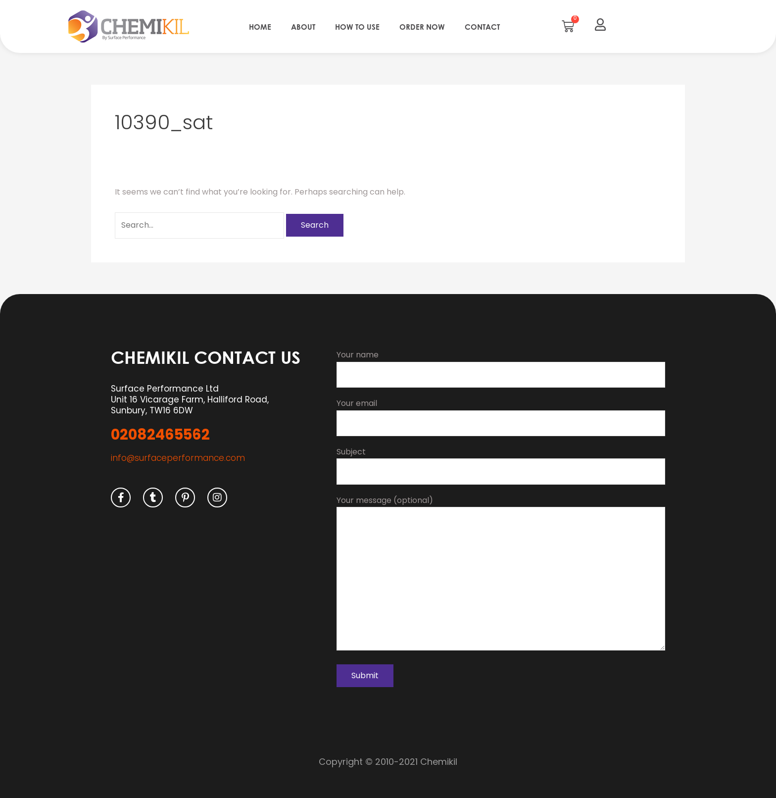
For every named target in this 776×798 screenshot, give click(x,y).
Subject (501, 465)
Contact (482, 26)
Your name (501, 368)
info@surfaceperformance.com (178, 458)
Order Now (422, 26)
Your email (501, 417)
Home (260, 26)
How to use (357, 26)
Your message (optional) (501, 575)
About (303, 26)
